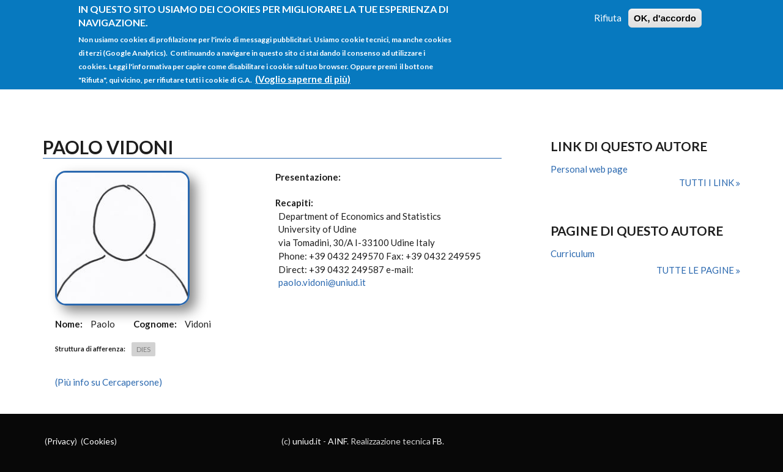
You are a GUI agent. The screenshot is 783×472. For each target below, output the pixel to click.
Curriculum (573, 253)
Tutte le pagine (696, 269)
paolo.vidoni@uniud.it (322, 282)
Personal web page (589, 168)
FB (437, 441)
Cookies (98, 441)
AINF (337, 441)
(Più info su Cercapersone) (108, 382)
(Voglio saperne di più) (303, 71)
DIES (143, 349)
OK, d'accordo (665, 11)
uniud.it (306, 441)
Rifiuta (608, 10)
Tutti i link (707, 182)
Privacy (61, 441)
